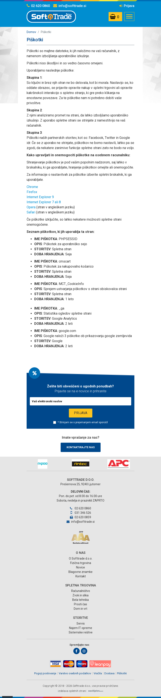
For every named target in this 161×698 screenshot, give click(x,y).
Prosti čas (80, 604)
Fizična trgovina (80, 563)
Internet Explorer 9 (40, 197)
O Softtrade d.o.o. (80, 558)
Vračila (98, 673)
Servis (80, 623)
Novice (80, 567)
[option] (42, 464)
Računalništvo (80, 591)
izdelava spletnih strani (72, 690)
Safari (31, 212)
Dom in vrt (80, 608)
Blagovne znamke (80, 572)
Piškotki (122, 673)
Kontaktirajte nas (81, 447)
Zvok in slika (80, 595)
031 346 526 (80, 512)
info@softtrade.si (69, 6)
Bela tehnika (80, 599)
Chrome (32, 187)
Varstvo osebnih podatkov (75, 673)
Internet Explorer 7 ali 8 (44, 202)
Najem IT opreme (80, 628)
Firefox (32, 192)
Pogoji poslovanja (45, 673)
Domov (31, 32)
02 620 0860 (38, 6)
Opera (31, 207)
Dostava (109, 673)
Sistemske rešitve (81, 632)
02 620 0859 (80, 517)
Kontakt (80, 576)
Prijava (126, 6)
